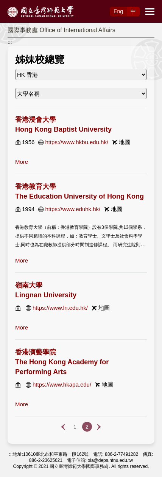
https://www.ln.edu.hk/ (60, 308)
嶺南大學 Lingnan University (45, 290)
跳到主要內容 (16, 4)
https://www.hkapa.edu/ (62, 384)
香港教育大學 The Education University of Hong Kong (79, 191)
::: (10, 42)
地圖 (124, 142)
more (21, 161)
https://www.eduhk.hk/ (72, 209)
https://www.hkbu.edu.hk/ (76, 142)
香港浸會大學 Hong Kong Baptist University (63, 124)
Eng (118, 11)
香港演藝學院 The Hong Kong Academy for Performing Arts (62, 362)
